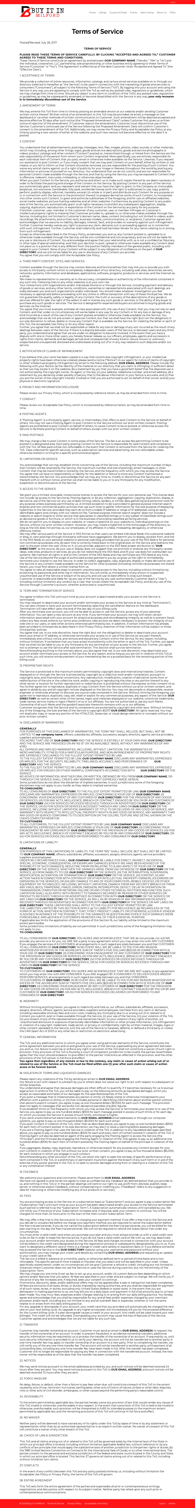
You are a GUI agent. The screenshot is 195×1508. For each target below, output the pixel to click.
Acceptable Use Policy (96, 1503)
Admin (172, 1503)
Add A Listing (147, 12)
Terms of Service (55, 1503)
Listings (102, 12)
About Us (162, 12)
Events (133, 12)
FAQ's (172, 12)
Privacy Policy (74, 1503)
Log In (172, 2)
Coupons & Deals (118, 12)
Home (92, 12)
